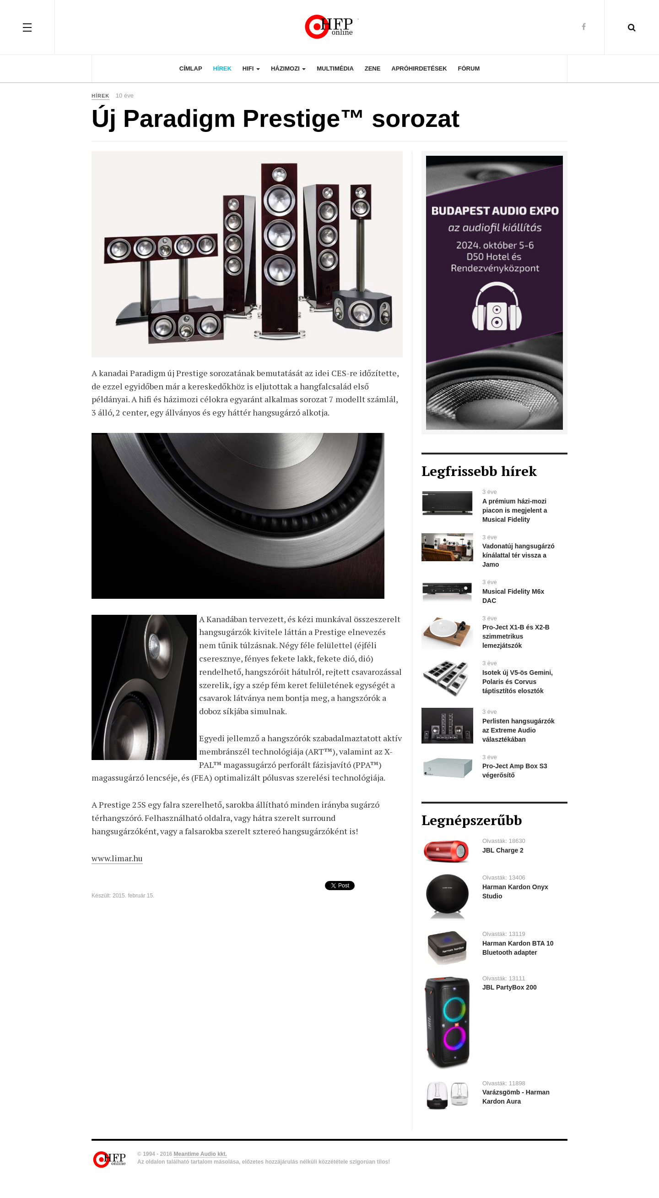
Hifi (251, 68)
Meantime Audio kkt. (200, 1154)
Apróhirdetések (419, 68)
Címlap (190, 68)
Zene (373, 68)
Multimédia (335, 68)
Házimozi (288, 68)
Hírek (222, 68)
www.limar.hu (117, 858)
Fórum (469, 68)
